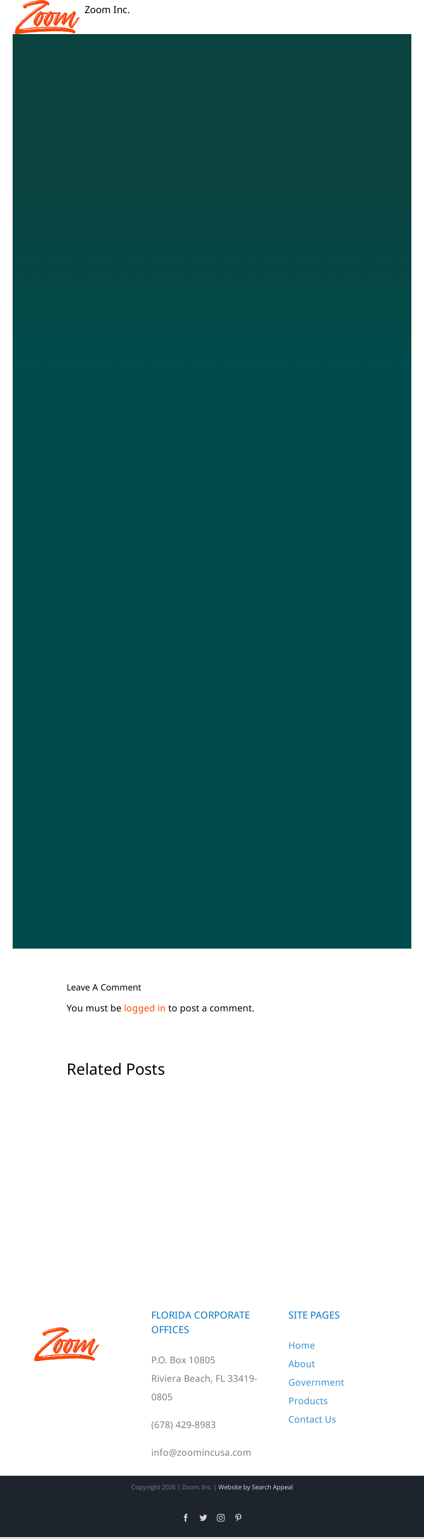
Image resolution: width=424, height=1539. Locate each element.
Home (301, 1345)
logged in (145, 1008)
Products (308, 1400)
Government (316, 1382)
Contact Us (312, 1419)
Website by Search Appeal (255, 1487)
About (301, 1363)
